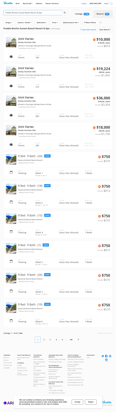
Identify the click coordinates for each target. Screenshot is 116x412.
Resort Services (52, 3)
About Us (6, 357)
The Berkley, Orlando (55, 362)
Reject (90, 402)
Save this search (88, 30)
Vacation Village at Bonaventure (73, 365)
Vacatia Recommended (22, 374)
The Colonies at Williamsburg (53, 370)
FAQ (88, 357)
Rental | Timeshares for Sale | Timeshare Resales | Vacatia (106, 402)
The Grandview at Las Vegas (55, 387)
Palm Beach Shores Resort (76, 359)
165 (71, 339)
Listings (82, 14)
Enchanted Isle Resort (74, 377)
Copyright (6, 368)
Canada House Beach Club (76, 380)
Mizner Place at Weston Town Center (75, 369)
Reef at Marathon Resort (75, 382)
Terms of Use (7, 362)
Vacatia (19, 365)
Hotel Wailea (37, 370)
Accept (77, 402)
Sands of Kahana (38, 359)
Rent (18, 3)
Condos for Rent (22, 370)
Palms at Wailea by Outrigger (39, 362)
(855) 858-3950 (95, 3)
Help (106, 3)
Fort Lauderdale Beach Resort (75, 374)
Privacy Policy (7, 365)
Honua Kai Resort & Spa (39, 367)
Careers (5, 360)
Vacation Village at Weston (76, 362)
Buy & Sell (27, 3)
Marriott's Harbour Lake (39, 385)
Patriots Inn (52, 374)
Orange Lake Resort (39, 377)
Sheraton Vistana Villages (38, 380)
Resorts (103, 14)
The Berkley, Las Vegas (56, 390)
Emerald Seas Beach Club (75, 385)
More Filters (90, 22)
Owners (39, 3)
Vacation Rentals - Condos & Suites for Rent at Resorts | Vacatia (8, 3)
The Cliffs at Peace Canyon (57, 393)
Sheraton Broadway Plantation (39, 374)
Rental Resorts (21, 368)
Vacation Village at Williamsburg (54, 377)
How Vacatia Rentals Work (23, 358)
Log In (84, 3)
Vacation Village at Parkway (57, 359)
